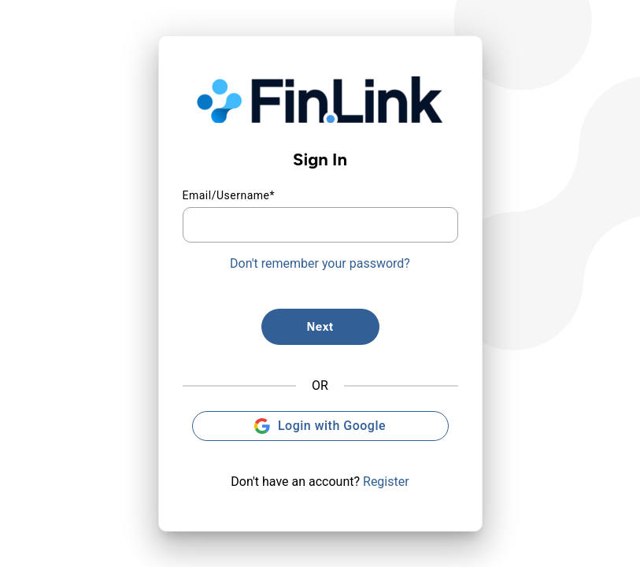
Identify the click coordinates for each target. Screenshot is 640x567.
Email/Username (229, 195)
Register (386, 481)
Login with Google (320, 426)
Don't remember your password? (320, 263)
